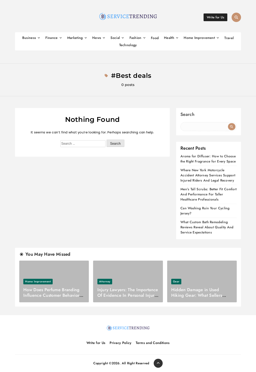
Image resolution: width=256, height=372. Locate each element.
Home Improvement (199, 37)
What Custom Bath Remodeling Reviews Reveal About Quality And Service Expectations (207, 227)
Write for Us (96, 342)
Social (115, 37)
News (96, 37)
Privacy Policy (121, 342)
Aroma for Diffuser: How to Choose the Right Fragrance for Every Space (208, 159)
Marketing (75, 37)
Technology (128, 45)
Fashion (135, 37)
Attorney (104, 281)
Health (169, 37)
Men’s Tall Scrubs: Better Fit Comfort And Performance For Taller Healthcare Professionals (208, 194)
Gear (176, 281)
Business (29, 37)
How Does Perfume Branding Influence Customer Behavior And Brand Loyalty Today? (51, 295)
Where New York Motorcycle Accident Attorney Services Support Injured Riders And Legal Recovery (207, 175)
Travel (229, 37)
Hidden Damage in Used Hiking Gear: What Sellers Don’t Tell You (196, 295)
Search (187, 115)
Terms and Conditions (153, 342)
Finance (51, 37)
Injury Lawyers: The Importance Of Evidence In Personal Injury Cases (127, 295)
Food (155, 37)
